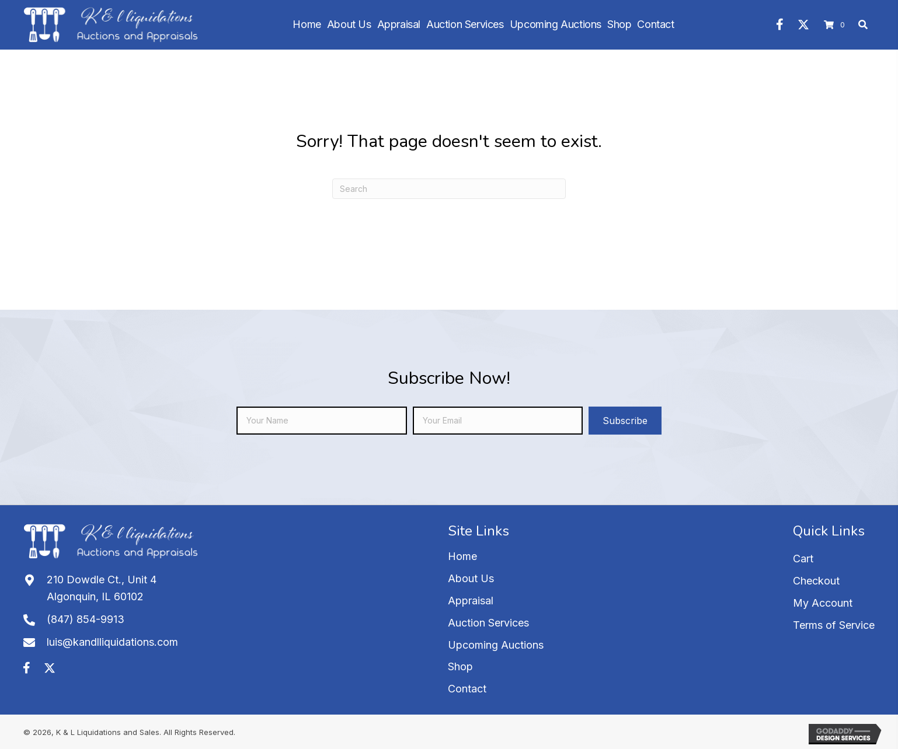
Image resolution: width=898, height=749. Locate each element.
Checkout (816, 581)
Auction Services (488, 623)
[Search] (449, 188)
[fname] (321, 421)
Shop (460, 666)
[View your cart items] (836, 24)
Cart (803, 558)
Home (462, 556)
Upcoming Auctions (496, 645)
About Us (471, 578)
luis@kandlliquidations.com (112, 642)
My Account (822, 603)
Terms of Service (834, 625)
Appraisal (470, 600)
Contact (467, 688)
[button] (780, 24)
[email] (498, 421)
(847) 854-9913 (85, 619)
